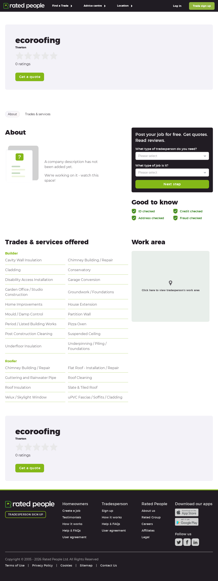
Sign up (107, 511)
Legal (145, 537)
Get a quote (29, 77)
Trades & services (37, 114)
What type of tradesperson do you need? (166, 149)
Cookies (66, 565)
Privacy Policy (42, 565)
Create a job (71, 511)
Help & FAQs (71, 530)
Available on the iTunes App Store (186, 512)
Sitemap (86, 565)
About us (148, 511)
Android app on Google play (186, 522)
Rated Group (151, 517)
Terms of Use (14, 565)
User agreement (74, 537)
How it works (72, 524)
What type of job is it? (151, 165)
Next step (172, 184)
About (12, 114)
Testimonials (71, 517)
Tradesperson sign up (25, 514)
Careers (147, 524)
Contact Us (108, 565)
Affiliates (148, 530)
